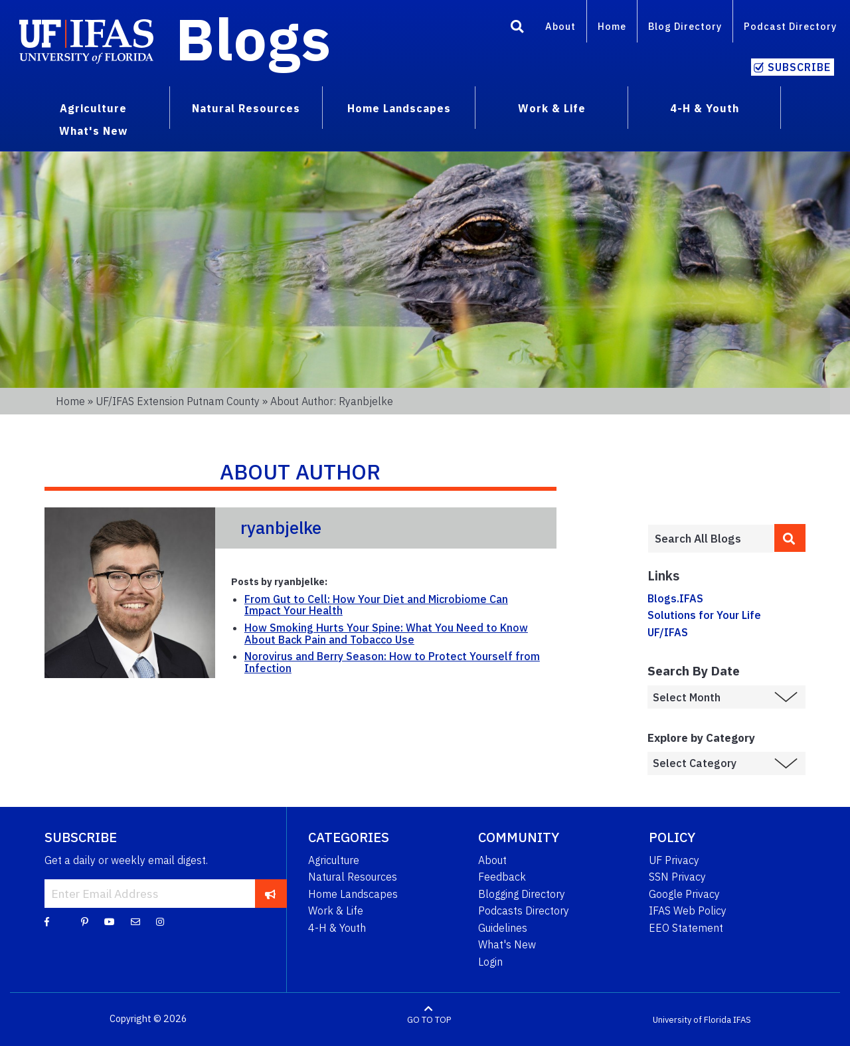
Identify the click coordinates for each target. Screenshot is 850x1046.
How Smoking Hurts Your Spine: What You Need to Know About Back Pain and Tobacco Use (386, 633)
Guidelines (502, 927)
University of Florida (692, 1019)
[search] (790, 538)
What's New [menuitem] (93, 130)
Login (490, 961)
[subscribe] (270, 893)
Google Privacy (684, 894)
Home (612, 26)
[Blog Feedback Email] (135, 921)
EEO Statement (686, 927)
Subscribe (799, 67)
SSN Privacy (677, 876)
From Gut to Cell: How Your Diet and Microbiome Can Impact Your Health (376, 605)
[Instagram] (160, 921)
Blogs (253, 38)
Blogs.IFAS (675, 598)
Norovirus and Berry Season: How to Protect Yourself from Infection (392, 662)
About (560, 26)
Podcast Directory (790, 26)
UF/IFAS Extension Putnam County (178, 401)
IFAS (742, 1019)
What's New (507, 944)
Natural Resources (352, 876)
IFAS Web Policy (687, 910)
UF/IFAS (667, 632)
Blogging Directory (521, 894)
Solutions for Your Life (704, 615)
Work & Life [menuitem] (552, 108)
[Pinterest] (84, 921)
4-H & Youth (337, 927)
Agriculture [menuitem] (93, 108)
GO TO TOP (429, 1019)
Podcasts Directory (523, 910)
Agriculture (333, 860)
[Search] (517, 29)
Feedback (502, 876)
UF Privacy (674, 860)
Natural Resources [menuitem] (246, 108)
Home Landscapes (353, 894)
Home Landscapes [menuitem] (399, 108)
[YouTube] (109, 921)
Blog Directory (685, 26)
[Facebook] (46, 921)
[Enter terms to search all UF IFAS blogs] (710, 538)
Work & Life (335, 910)
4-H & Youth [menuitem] (704, 108)
